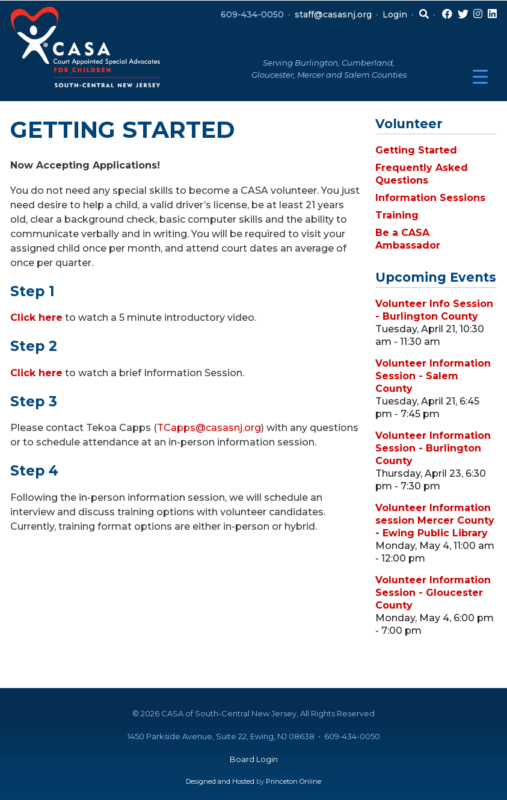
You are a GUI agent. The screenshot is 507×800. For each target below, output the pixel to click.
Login (395, 14)
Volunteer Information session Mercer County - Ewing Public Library (434, 520)
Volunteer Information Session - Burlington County (433, 448)
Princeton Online (293, 781)
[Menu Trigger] (480, 76)
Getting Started (416, 150)
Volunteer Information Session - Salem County (433, 376)
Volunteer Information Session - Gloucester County (433, 592)
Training (397, 215)
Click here (36, 317)
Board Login (254, 759)
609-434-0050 (252, 14)
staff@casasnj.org (333, 14)
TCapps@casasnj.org (209, 427)
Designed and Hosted (220, 781)
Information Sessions (430, 197)
